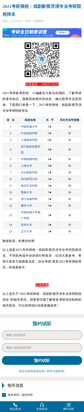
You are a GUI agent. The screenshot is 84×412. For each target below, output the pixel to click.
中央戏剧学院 (29, 133)
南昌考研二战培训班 (20, 395)
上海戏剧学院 (29, 140)
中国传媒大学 (29, 126)
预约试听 (68, 406)
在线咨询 (41, 406)
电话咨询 (15, 406)
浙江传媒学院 (29, 199)
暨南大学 (26, 192)
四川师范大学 (29, 179)
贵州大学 (26, 224)
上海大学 (26, 165)
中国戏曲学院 (29, 159)
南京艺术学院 (29, 185)
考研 (25, 249)
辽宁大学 (26, 231)
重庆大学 (26, 205)
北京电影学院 (29, 172)
